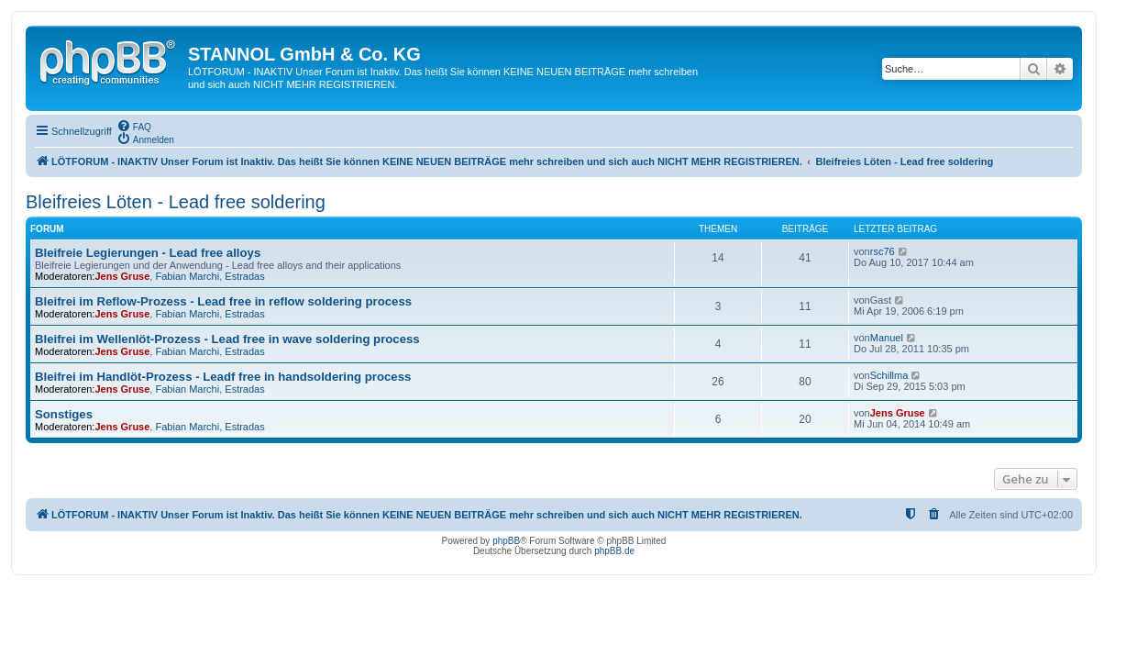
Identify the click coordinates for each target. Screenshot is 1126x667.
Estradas (244, 276)
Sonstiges (64, 414)
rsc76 (882, 251)
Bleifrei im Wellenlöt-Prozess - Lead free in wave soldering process (227, 339)
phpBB (506, 541)
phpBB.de (614, 551)
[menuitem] (133, 125)
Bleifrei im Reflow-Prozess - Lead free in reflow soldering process (223, 301)
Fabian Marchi (187, 276)
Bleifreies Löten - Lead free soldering (176, 202)
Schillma (889, 375)
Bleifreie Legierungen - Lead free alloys (147, 253)
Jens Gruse (121, 276)
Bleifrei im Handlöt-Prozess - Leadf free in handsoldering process (223, 377)
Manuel (886, 337)
